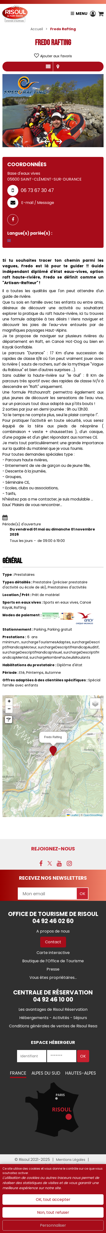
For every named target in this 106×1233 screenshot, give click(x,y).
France (18, 1073)
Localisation (58, 66)
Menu (81, 13)
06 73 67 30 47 (37, 190)
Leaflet (72, 815)
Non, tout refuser (53, 1212)
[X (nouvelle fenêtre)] (50, 863)
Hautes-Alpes (80, 1073)
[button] (101, 13)
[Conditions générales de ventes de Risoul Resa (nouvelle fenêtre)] (53, 1026)
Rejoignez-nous (53, 848)
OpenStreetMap (92, 815)
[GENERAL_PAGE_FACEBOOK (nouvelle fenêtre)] (14, 219)
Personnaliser (53, 1225)
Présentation (48, 66)
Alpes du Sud (45, 1073)
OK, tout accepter (53, 1199)
